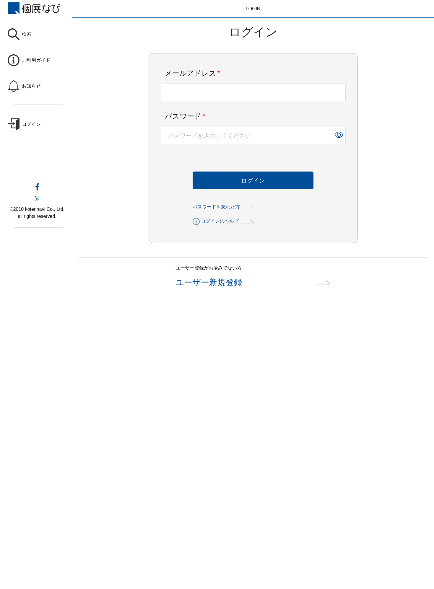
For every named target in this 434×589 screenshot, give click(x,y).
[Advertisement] (253, 356)
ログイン (253, 180)
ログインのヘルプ (223, 221)
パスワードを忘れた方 (224, 206)
